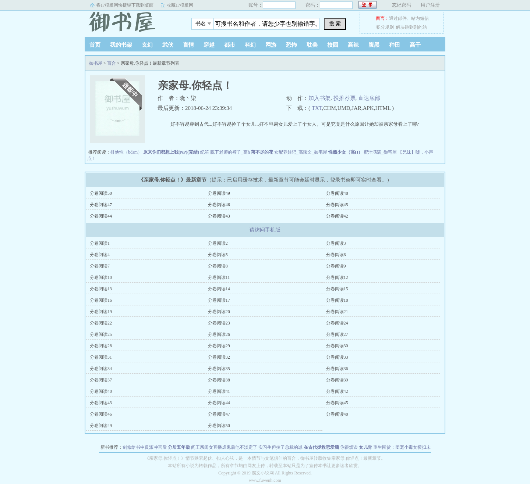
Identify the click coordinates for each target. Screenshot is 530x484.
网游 (270, 45)
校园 (332, 45)
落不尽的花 (262, 152)
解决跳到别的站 (411, 27)
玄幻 (147, 45)
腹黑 (373, 45)
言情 (188, 45)
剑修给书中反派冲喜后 (145, 447)
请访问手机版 (265, 230)
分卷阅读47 (101, 204)
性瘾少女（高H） (345, 152)
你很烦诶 (349, 447)
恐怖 (291, 45)
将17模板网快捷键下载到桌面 (124, 5)
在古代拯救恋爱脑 (321, 447)
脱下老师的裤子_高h (230, 152)
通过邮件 (398, 18)
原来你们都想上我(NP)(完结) (171, 152)
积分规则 (385, 27)
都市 (229, 45)
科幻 (250, 45)
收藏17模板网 (180, 5)
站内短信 (420, 18)
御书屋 (131, 22)
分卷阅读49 (219, 193)
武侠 (167, 45)
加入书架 (319, 98)
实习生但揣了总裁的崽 (280, 447)
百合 (111, 63)
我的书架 (121, 45)
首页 (94, 45)
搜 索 (335, 23)
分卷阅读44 (101, 216)
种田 (394, 45)
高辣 (353, 45)
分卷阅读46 (219, 204)
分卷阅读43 (219, 216)
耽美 (312, 45)
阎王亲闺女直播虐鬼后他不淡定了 (224, 447)
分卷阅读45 (337, 204)
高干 (415, 45)
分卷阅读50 (101, 193)
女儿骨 (365, 447)
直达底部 (369, 98)
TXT (317, 108)
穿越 (209, 45)
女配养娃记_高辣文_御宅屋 (300, 152)
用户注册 (430, 5)
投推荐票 (344, 98)
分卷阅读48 (337, 193)
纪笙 (204, 152)
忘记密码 (401, 5)
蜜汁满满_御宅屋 (380, 152)
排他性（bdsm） (126, 152)
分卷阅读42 (337, 216)
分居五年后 (179, 447)
